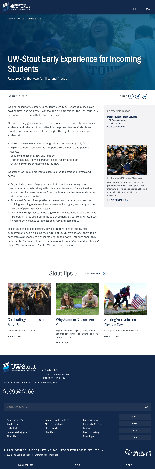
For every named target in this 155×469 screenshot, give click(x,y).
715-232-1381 (114, 123)
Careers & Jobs (90, 420)
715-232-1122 (51, 370)
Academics (12, 424)
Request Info (25, 465)
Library (86, 429)
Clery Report (89, 437)
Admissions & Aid (15, 420)
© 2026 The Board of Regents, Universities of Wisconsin (31, 455)
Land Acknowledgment (46, 383)
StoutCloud (50, 433)
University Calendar (92, 424)
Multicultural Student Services (122, 116)
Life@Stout (12, 429)
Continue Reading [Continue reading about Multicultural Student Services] (117, 200)
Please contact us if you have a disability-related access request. (52, 451)
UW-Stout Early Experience (60, 245)
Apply (135, 418)
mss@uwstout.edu (116, 126)
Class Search (51, 429)
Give (134, 431)
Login (135, 438)
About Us (20, 19)
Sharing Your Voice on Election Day (120, 322)
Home (10, 19)
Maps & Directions (54, 424)
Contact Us (8, 383)
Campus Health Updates (57, 420)
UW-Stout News (34, 19)
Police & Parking (91, 433)
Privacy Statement (23, 383)
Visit (134, 424)
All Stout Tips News (91, 273)
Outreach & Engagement (19, 433)
